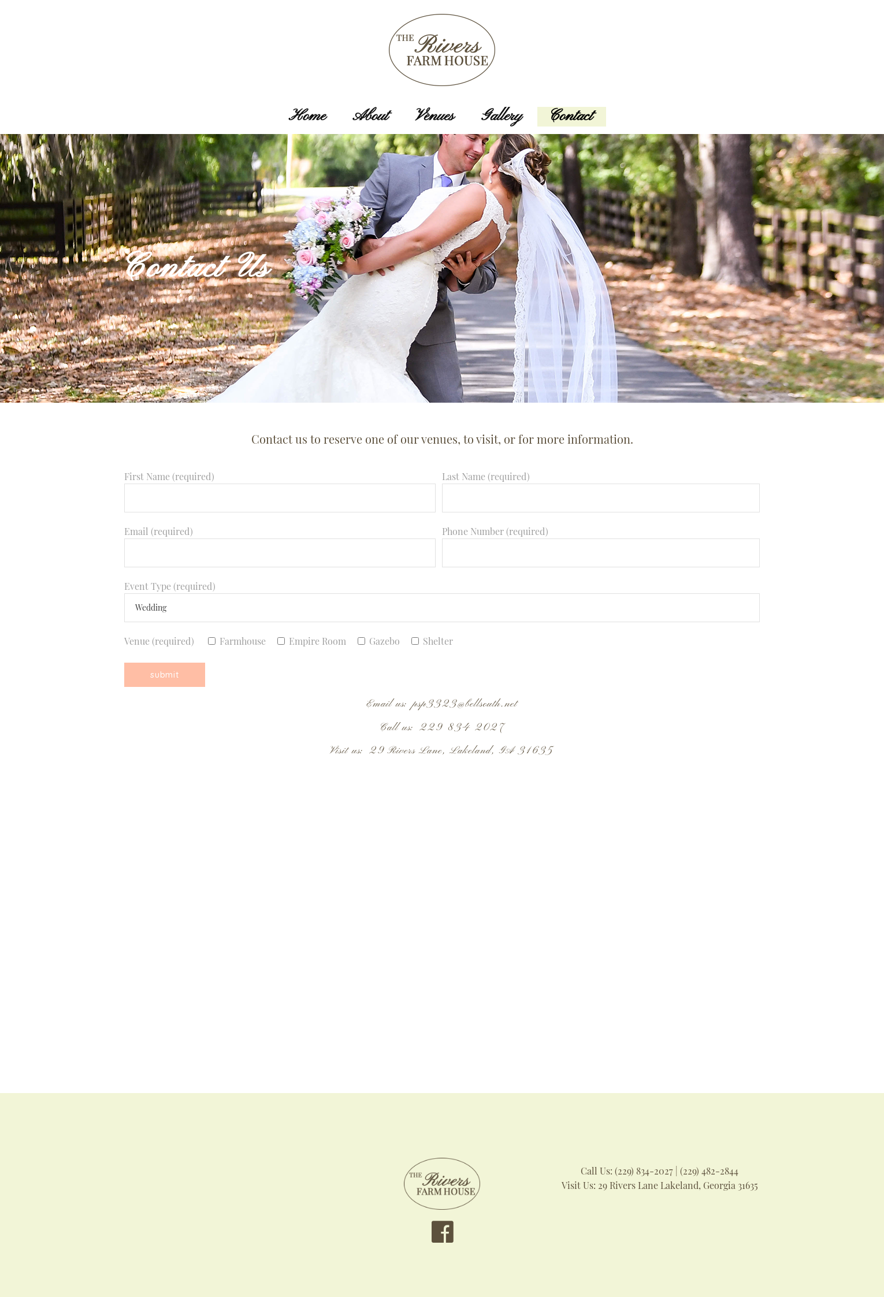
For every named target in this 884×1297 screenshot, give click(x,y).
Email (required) (280, 541)
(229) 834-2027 (644, 1171)
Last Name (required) (601, 486)
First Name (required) (280, 486)
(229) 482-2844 (709, 1171)
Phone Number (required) (601, 541)
